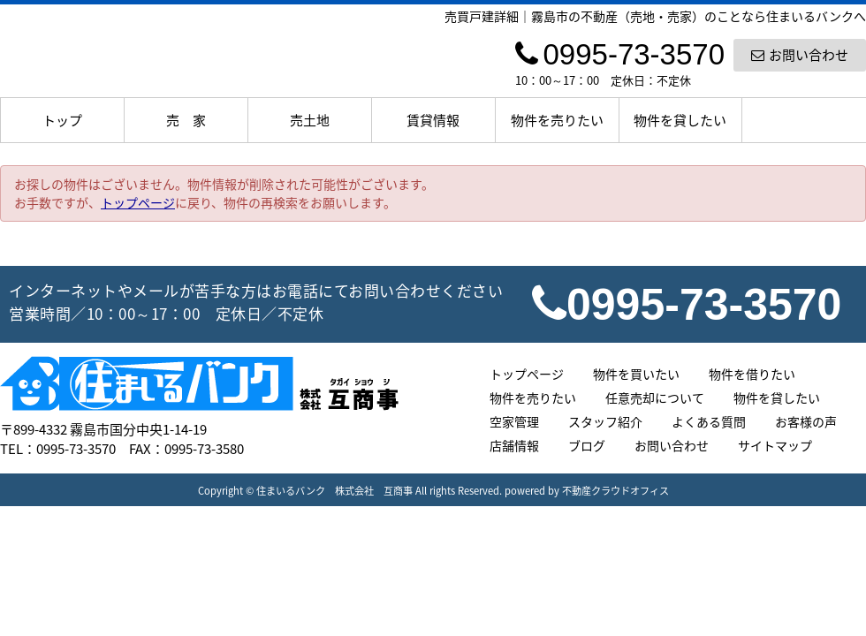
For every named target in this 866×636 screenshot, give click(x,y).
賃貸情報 (433, 120)
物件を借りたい (752, 373)
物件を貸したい (680, 120)
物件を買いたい (636, 373)
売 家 (186, 120)
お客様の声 (806, 421)
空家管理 (514, 421)
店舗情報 (514, 445)
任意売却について (654, 397)
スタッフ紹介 (605, 421)
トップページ (138, 202)
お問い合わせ (799, 54)
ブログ (586, 445)
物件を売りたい (557, 120)
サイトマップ (775, 445)
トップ (62, 120)
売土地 (310, 120)
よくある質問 (709, 421)
